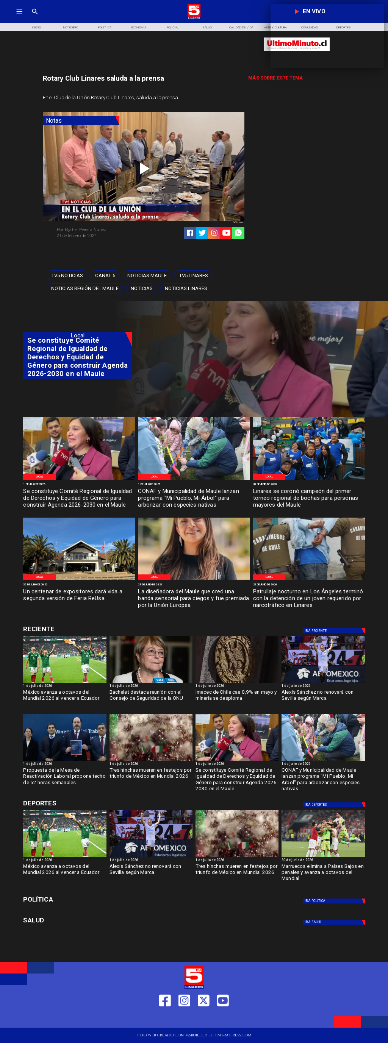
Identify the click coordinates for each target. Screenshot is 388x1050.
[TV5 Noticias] (67, 275)
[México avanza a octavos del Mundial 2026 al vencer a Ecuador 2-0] (64, 682)
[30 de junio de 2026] (309, 484)
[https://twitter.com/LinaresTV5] (204, 1019)
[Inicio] (36, 27)
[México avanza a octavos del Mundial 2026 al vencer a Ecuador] (64, 700)
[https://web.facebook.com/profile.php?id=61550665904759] (165, 1019)
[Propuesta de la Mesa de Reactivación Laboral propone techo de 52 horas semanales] (64, 778)
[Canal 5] (105, 275)
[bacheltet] (151, 682)
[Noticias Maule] (147, 275)
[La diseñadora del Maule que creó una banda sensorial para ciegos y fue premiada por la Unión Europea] (194, 599)
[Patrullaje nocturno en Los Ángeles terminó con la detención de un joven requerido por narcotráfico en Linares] (309, 599)
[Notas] (81, 120)
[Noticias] (141, 288)
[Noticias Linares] (186, 288)
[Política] (105, 27)
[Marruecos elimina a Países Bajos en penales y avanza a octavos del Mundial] (323, 856)
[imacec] (237, 682)
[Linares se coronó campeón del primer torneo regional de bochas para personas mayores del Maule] (309, 498)
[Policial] (173, 27)
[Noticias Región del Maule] (85, 288)
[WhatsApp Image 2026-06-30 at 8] (79, 579)
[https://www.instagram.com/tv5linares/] (214, 233)
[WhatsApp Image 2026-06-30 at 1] (309, 479)
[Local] (39, 477)
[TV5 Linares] (193, 275)
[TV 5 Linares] (35, 18)
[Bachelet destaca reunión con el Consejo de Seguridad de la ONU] (151, 700)
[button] (67, 275)
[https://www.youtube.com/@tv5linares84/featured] (226, 233)
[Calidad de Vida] (241, 27)
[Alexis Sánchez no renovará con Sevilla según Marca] (323, 682)
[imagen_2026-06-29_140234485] (194, 579)
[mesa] (64, 760)
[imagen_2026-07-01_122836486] (79, 479)
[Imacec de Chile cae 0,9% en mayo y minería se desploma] (237, 700)
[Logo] (194, 18)
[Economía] (139, 27)
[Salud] (207, 27)
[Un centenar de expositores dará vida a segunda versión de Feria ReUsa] (79, 599)
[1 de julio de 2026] (79, 484)
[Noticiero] (70, 27)
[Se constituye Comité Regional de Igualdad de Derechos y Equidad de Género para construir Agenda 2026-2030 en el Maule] (79, 498)
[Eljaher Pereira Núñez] (98, 230)
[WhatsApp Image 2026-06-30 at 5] (194, 479)
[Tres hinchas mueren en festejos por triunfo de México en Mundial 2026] (151, 778)
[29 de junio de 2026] (194, 584)
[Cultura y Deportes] (77, 629)
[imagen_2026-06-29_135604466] (309, 579)
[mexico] (151, 760)
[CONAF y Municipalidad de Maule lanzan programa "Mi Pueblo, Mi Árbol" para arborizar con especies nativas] (194, 498)
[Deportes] (334, 630)
